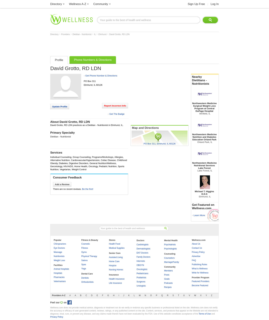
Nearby (205, 80)
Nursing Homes (116, 269)
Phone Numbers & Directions (93, 59)
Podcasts (168, 283)
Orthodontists (87, 282)
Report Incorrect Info (115, 105)
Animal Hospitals (61, 269)
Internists (141, 261)
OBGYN (140, 265)
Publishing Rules (199, 264)
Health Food (114, 244)
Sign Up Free (196, 4)
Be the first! (87, 189)
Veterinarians (60, 281)
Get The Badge (116, 114)
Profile (59, 60)
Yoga (83, 268)
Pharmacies (59, 277)
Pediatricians (142, 273)
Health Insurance (117, 279)
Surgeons (141, 281)
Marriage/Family (171, 262)
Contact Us (197, 248)
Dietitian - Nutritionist (82, 34)
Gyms (84, 252)
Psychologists (170, 249)
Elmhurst (102, 34)
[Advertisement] (112, 45)
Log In (215, 4)
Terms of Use (205, 314)
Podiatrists (141, 277)
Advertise (196, 256)
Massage (58, 252)
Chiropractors (60, 244)
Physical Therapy (89, 256)
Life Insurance (115, 283)
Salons (84, 260)
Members (168, 271)
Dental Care (87, 274)
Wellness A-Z (77, 4)
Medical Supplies (117, 248)
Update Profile (59, 106)
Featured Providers (200, 281)
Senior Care (114, 253)
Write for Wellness (200, 273)
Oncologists (142, 269)
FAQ (194, 260)
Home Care (114, 261)
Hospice (112, 265)
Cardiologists (142, 244)
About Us (196, 244)
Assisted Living (116, 257)
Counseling (169, 254)
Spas (83, 264)
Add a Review (62, 184)
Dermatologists (143, 249)
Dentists (85, 278)
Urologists (141, 286)
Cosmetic (85, 244)
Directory (56, 4)
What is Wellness (200, 268)
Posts (166, 275)
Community (100, 4)
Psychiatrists (170, 244)
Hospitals (58, 273)
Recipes (168, 287)
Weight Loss (59, 260)
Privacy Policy (198, 252)
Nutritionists (59, 256)
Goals (166, 279)
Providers (65, 34)
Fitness (84, 248)
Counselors (169, 258)
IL (95, 34)
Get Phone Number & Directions (101, 75)
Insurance (114, 275)
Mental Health (171, 240)
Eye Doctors (59, 248)
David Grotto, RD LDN (119, 34)
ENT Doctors (142, 253)
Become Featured (200, 285)
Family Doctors (143, 257)
